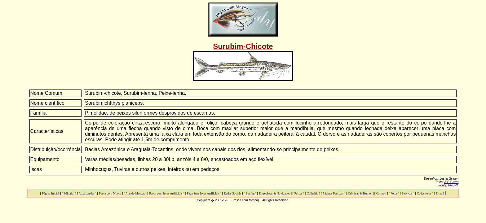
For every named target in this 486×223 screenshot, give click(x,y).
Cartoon (381, 193)
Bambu (250, 193)
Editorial (69, 193)
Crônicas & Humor (360, 193)
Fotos (394, 193)
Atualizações (86, 193)
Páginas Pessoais (333, 193)
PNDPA (453, 185)
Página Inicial (50, 193)
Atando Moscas (135, 193)
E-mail (439, 193)
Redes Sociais (232, 193)
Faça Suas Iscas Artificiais (203, 193)
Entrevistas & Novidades (274, 193)
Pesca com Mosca (110, 193)
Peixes (298, 193)
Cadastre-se (424, 193)
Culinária (312, 193)
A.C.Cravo (451, 182)
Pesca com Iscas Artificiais (165, 193)
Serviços (407, 193)
